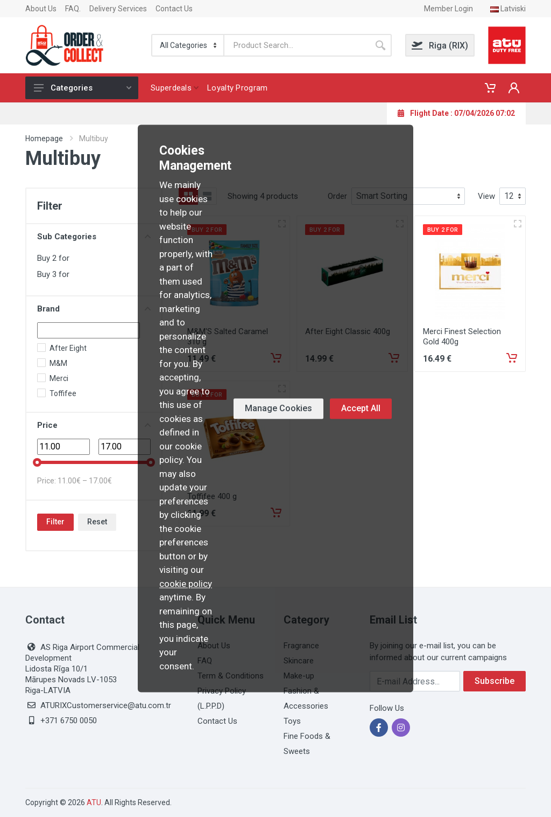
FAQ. (73, 8)
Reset (97, 521)
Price (94, 425)
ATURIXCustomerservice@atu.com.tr (105, 705)
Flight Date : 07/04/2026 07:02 (456, 113)
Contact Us (174, 8)
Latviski (508, 8)
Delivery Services (118, 8)
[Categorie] (188, 45)
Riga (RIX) (440, 45)
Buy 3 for (53, 274)
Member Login (448, 8)
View (486, 196)
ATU (94, 802)
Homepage (44, 138)
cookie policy (185, 583)
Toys (292, 721)
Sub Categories (94, 236)
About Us (40, 8)
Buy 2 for (53, 258)
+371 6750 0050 (68, 720)
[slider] (37, 462)
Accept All (360, 408)
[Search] (296, 45)
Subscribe (494, 681)
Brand (94, 309)
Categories (82, 88)
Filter (55, 521)
